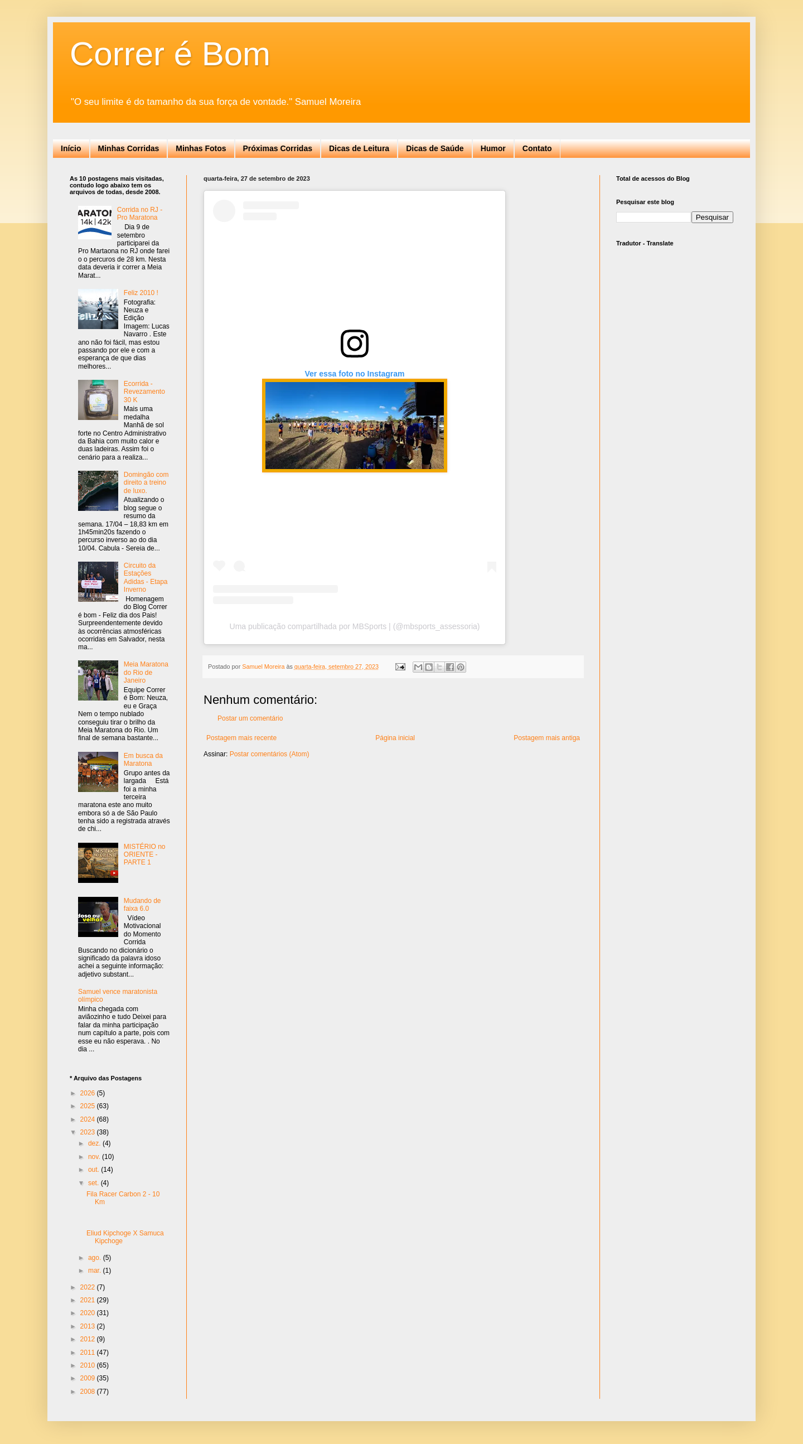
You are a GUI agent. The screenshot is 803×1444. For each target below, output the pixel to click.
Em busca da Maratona (143, 759)
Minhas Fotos (201, 148)
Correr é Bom (170, 54)
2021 (88, 1300)
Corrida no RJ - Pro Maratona (139, 213)
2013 (88, 1326)
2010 (88, 1365)
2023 (88, 1132)
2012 (88, 1339)
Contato (537, 148)
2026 (88, 1093)
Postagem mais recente (241, 738)
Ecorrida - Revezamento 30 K (144, 392)
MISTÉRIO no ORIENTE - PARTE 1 (145, 855)
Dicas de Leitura (359, 148)
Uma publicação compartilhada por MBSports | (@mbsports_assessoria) (355, 626)
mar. (95, 1270)
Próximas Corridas (278, 148)
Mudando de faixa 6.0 (142, 904)
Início (71, 148)
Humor (493, 148)
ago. (95, 1258)
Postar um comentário (250, 718)
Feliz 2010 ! (141, 293)
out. (94, 1169)
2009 (88, 1378)
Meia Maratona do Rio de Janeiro (146, 672)
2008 (88, 1391)
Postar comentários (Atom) (269, 754)
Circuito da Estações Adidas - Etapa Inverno (146, 577)
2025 (88, 1106)
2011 (88, 1352)
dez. (95, 1143)
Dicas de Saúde (435, 148)
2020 (88, 1313)
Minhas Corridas (128, 148)
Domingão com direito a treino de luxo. (146, 483)
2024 (88, 1119)
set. (94, 1183)
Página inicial (395, 738)
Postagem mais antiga (547, 738)
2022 (88, 1287)
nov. (95, 1157)
